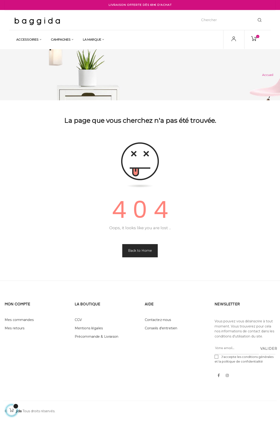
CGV (78, 320)
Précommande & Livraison (96, 336)
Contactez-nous (158, 320)
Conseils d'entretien (161, 328)
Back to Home (140, 251)
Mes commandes (19, 320)
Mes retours (15, 328)
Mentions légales (89, 328)
